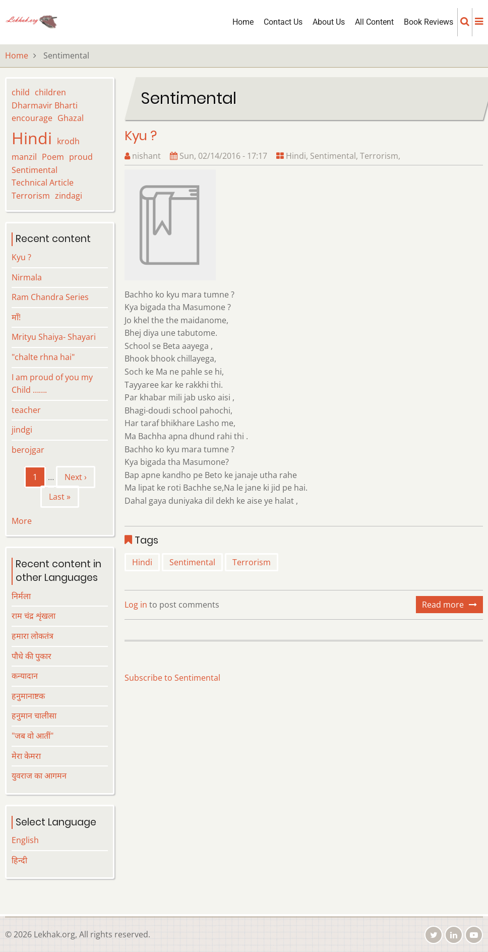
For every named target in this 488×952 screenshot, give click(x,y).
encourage (32, 118)
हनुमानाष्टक (28, 695)
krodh (68, 141)
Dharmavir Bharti (45, 105)
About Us (329, 22)
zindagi (68, 195)
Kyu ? (21, 257)
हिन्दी (19, 860)
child (21, 92)
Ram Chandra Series (50, 297)
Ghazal (70, 118)
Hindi (296, 155)
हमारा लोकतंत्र (32, 635)
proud (81, 156)
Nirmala (27, 277)
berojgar (28, 449)
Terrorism (379, 155)
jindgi (22, 429)
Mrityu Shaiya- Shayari (54, 336)
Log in (136, 604)
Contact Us (283, 22)
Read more (452, 606)
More (22, 520)
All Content (374, 22)
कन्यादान (25, 675)
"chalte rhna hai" (43, 357)
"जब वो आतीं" (32, 735)
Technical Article (43, 182)
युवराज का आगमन (39, 775)
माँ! (16, 317)
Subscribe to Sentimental (172, 677)
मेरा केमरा (26, 755)
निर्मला (21, 596)
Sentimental (333, 155)
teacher (26, 409)
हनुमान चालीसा (34, 715)
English (25, 840)
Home (243, 22)
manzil (24, 156)
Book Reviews (428, 22)
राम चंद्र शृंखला (33, 615)
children (50, 92)
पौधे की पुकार (31, 656)
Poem (53, 156)
